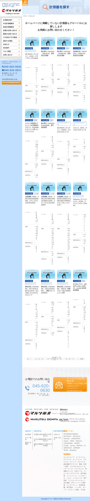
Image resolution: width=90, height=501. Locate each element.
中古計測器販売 (11, 23)
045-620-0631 (11, 70)
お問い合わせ (11, 55)
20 (39, 359)
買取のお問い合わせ (11, 34)
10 (36, 359)
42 (57, 359)
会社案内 (11, 48)
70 (73, 359)
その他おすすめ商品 (11, 37)
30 (42, 359)
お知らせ (11, 44)
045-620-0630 (11, 67)
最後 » (82, 359)
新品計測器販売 (11, 27)
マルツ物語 (11, 51)
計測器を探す (11, 20)
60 (70, 359)
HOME (25, 16)
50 (66, 359)
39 (48, 359)
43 (60, 359)
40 (51, 359)
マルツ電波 (28, 438)
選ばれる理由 (11, 41)
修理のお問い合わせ (11, 30)
